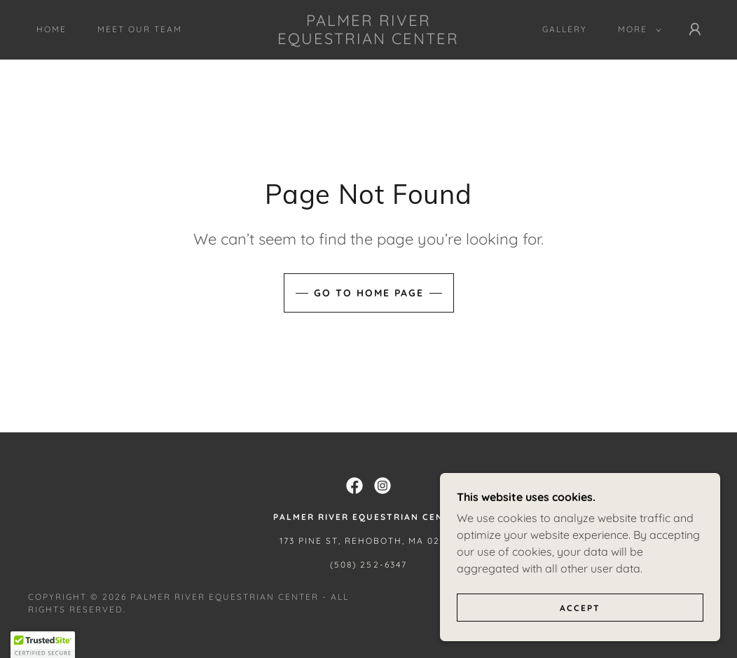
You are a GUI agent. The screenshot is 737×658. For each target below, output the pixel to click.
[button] (636, 29)
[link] (368, 40)
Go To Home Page (369, 293)
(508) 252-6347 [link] (368, 564)
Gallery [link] (564, 29)
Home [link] (51, 29)
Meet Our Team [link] (139, 29)
